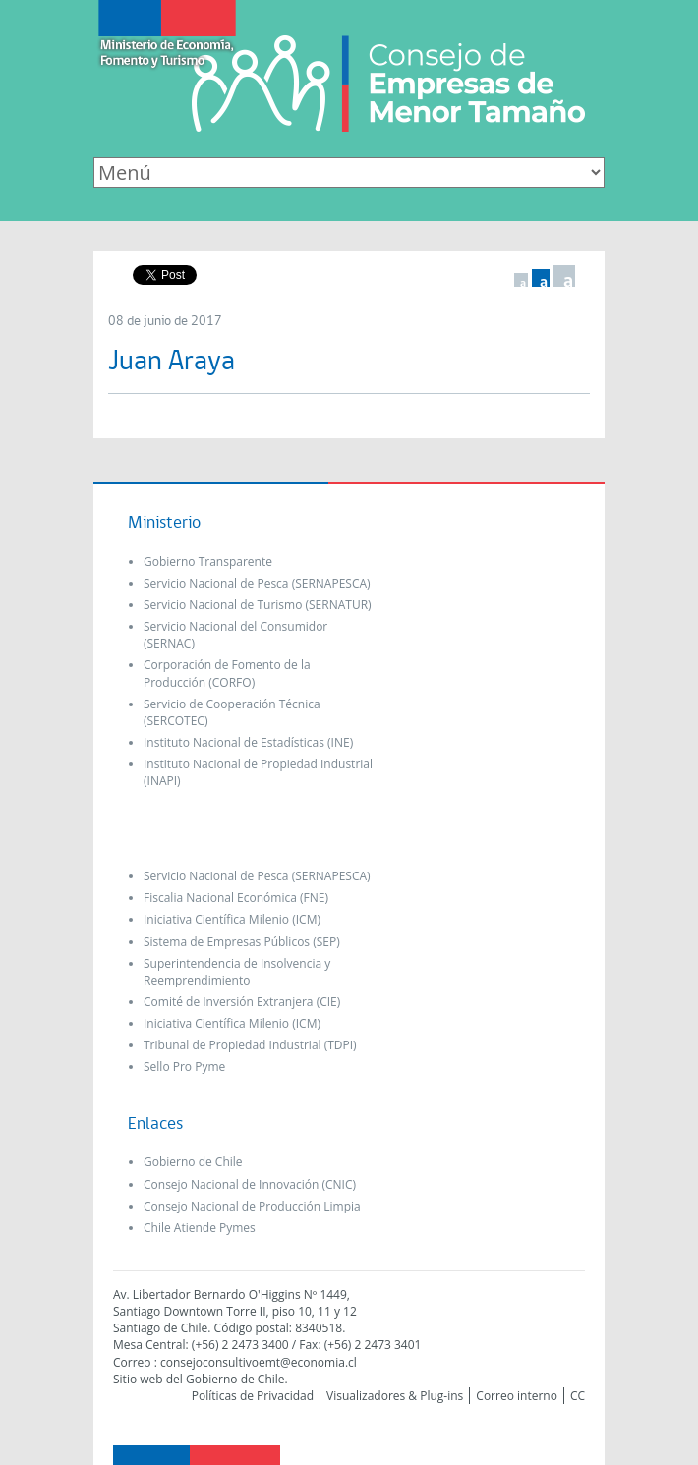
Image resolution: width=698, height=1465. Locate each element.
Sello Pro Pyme (184, 1066)
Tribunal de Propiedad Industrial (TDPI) (250, 1045)
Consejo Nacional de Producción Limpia (252, 1206)
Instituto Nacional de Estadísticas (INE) (248, 742)
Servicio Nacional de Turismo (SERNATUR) (258, 604)
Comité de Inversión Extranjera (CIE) (242, 1001)
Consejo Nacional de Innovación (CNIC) (250, 1184)
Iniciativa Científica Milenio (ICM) (232, 919)
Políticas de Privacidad (253, 1395)
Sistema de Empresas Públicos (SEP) (242, 941)
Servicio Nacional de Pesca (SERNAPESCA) (257, 583)
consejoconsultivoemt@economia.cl (258, 1362)
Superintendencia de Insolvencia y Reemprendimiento (237, 971)
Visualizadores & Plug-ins (394, 1395)
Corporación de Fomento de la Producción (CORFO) (227, 673)
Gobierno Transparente (208, 561)
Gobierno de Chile (193, 1162)
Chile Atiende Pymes (200, 1227)
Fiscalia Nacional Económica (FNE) (236, 897)
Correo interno (516, 1395)
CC (577, 1395)
